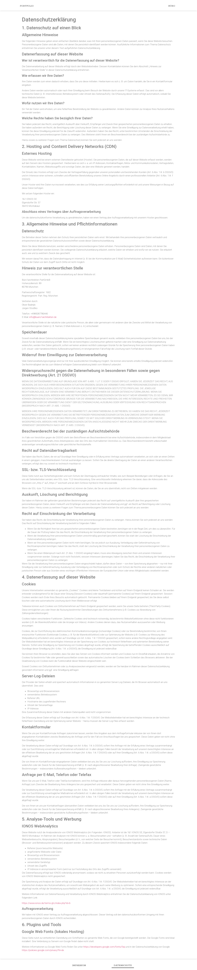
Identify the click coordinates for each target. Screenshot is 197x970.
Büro (171, 6)
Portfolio (27, 6)
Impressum (76, 965)
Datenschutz (125, 965)
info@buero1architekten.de (43, 317)
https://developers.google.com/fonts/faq (104, 946)
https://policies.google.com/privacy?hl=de (43, 950)
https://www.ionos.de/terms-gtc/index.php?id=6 (46, 903)
